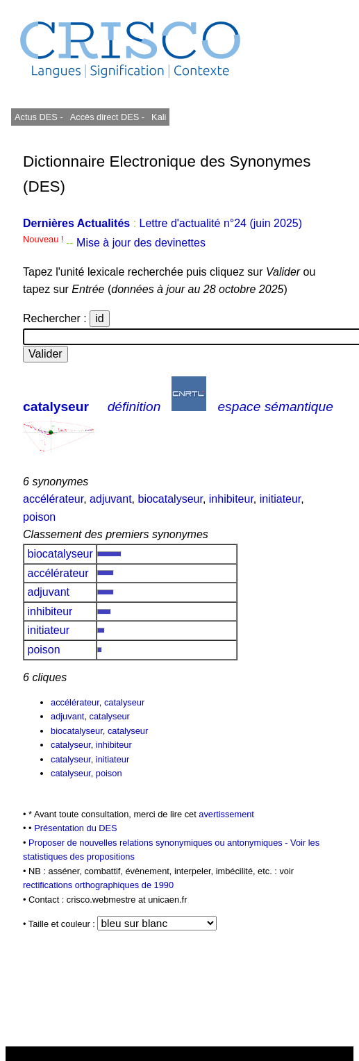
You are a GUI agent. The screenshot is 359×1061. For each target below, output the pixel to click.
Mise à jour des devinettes (141, 243)
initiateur (280, 499)
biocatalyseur (170, 499)
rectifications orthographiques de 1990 (98, 885)
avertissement (226, 814)
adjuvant (111, 499)
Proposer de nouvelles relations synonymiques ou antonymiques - (159, 842)
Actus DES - (39, 117)
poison (39, 517)
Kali (158, 117)
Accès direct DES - (107, 117)
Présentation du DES (75, 828)
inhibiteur (231, 499)
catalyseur (56, 406)
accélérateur (53, 499)
